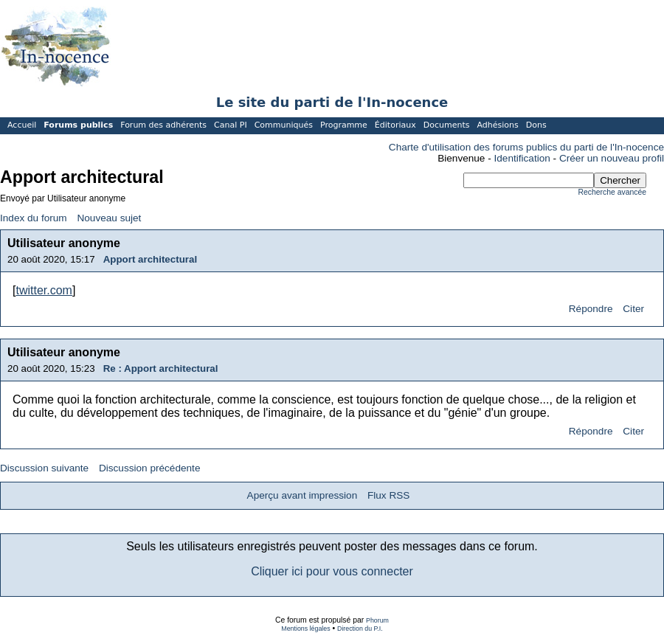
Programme (343, 125)
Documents (446, 125)
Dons (536, 125)
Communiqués (284, 125)
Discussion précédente (150, 468)
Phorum (377, 620)
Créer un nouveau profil (611, 158)
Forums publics (78, 125)
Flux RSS (388, 495)
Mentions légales (305, 628)
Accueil (21, 125)
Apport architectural (150, 259)
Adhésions (497, 125)
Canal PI (230, 125)
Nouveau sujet (109, 218)
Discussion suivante (44, 468)
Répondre (591, 308)
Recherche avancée (612, 192)
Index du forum (33, 218)
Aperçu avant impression (302, 495)
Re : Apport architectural (160, 368)
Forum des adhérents (163, 125)
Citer (633, 308)
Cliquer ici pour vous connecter (332, 571)
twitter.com (43, 290)
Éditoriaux (395, 125)
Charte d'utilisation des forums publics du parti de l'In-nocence (526, 147)
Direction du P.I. (360, 628)
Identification (522, 158)
